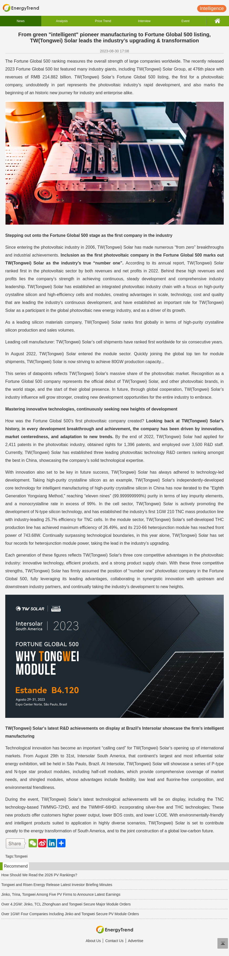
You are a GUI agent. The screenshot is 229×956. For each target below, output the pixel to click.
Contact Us (114, 941)
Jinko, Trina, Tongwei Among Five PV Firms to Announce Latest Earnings (60, 894)
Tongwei (20, 856)
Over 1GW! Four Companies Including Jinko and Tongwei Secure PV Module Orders (70, 914)
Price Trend (103, 21)
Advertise (135, 941)
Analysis (62, 21)
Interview (144, 21)
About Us (93, 941)
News (20, 21)
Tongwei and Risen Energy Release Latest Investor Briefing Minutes (56, 885)
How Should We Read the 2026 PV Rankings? (39, 875)
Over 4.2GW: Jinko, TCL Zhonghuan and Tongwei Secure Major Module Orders (66, 904)
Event (185, 21)
